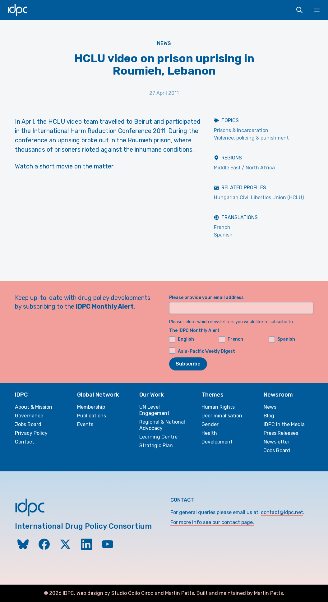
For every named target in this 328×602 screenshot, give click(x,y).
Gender (210, 424)
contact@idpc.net (282, 512)
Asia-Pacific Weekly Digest (206, 351)
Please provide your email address (206, 297)
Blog (269, 416)
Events (85, 424)
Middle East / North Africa (244, 168)
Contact (24, 442)
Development (217, 442)
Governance (29, 416)
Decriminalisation (221, 416)
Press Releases (281, 433)
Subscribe (188, 364)
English (181, 339)
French (222, 227)
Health (209, 433)
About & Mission (33, 407)
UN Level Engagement (154, 410)
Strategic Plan (156, 445)
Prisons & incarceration (241, 130)
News (164, 43)
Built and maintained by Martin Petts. (240, 593)
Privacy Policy (31, 433)
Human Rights (218, 407)
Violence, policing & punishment (251, 138)
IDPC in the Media (284, 424)
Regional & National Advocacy (162, 425)
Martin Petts (179, 593)
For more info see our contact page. (212, 522)
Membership (91, 407)
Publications (91, 416)
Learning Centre (158, 437)
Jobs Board (28, 424)
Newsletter (276, 442)
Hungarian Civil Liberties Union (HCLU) (259, 197)
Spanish (223, 235)
